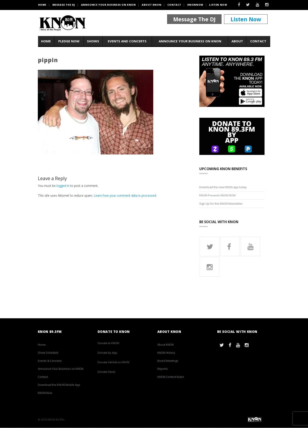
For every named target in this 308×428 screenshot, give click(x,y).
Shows (93, 41)
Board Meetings (167, 361)
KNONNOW (195, 4)
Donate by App (107, 353)
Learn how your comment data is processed (125, 195)
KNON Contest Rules (170, 377)
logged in (63, 186)
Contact (174, 4)
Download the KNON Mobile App (59, 385)
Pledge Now (69, 41)
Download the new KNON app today (223, 187)
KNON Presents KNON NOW (217, 195)
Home (46, 41)
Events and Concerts (127, 41)
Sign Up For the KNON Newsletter (221, 204)
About (237, 41)
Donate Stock (106, 372)
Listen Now (218, 4)
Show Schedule (48, 353)
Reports (162, 369)
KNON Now (45, 393)
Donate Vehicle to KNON (113, 362)
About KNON (151, 4)
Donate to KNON (108, 343)
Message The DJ (194, 19)
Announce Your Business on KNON (108, 4)
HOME (42, 4)
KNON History (166, 353)
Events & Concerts (50, 361)
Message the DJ (63, 4)
